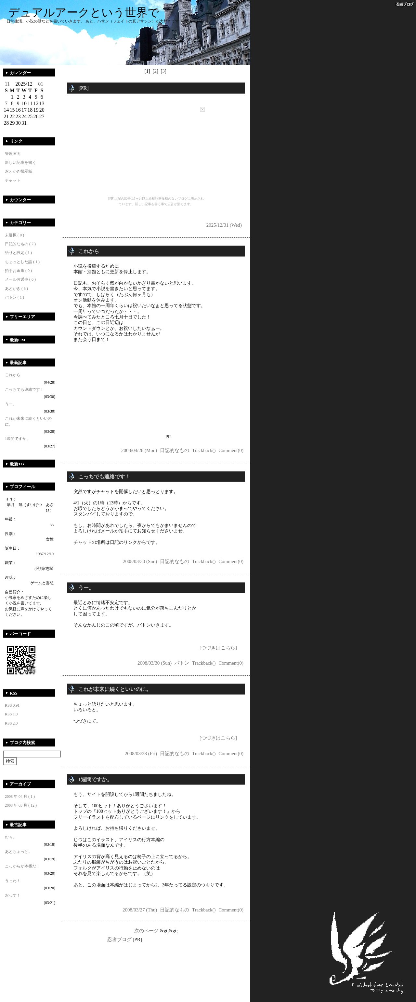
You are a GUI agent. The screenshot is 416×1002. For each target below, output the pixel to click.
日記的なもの (174, 450)
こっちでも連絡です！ (24, 389)
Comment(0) (230, 450)
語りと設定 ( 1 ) (18, 252)
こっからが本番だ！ (22, 866)
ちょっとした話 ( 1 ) (22, 262)
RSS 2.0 (11, 723)
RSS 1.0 (11, 714)
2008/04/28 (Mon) (139, 450)
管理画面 (12, 153)
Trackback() (204, 450)
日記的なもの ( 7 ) (20, 244)
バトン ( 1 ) (14, 297)
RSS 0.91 (12, 705)
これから (12, 375)
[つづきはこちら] (218, 647)
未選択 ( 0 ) (14, 235)
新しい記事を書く (20, 162)
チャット (12, 180)
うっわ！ (12, 881)
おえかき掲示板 (18, 171)
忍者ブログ (119, 939)
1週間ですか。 (17, 438)
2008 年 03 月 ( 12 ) (21, 805)
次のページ (146, 930)
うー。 (11, 404)
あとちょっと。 (18, 851)
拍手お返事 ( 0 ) (18, 270)
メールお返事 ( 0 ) (20, 279)
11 (7, 84)
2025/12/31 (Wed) (224, 225)
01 (40, 84)
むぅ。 (11, 837)
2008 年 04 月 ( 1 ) (20, 796)
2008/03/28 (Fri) (141, 753)
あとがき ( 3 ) (16, 288)
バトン (182, 663)
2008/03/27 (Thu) (140, 909)
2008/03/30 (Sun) (140, 561)
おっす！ (12, 895)
